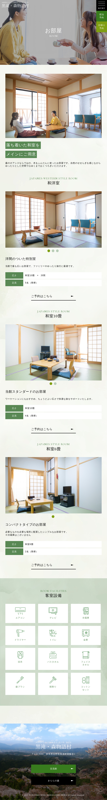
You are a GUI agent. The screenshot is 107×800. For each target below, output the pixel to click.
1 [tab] (49, 251)
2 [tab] (53, 251)
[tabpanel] (53, 219)
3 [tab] (58, 251)
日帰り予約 (101, 27)
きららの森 (53, 780)
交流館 (53, 768)
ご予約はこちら (41, 296)
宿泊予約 (101, 16)
